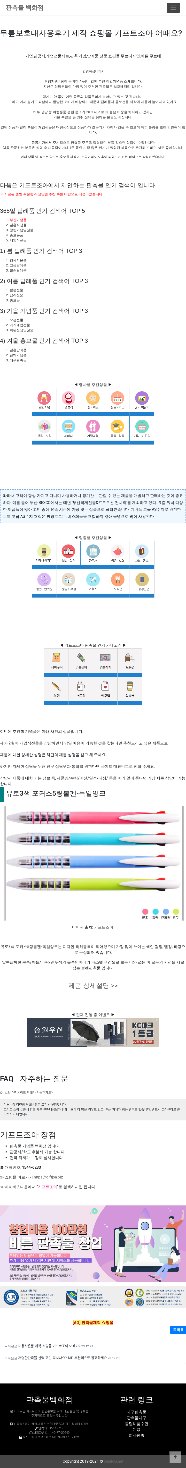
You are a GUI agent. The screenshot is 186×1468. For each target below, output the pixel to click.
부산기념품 (18, 220)
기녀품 (136, 509)
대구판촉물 (136, 1412)
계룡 (136, 1429)
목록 (178, 1330)
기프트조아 (103, 927)
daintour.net (113, 1461)
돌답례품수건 (136, 1423)
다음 (24, 1187)
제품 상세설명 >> (93, 986)
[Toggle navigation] (173, 8)
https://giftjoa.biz (48, 1177)
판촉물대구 (136, 1418)
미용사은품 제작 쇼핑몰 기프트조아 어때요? (49, 1345)
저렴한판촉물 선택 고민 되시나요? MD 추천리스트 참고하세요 (62, 1357)
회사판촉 (136, 1435)
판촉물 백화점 (25, 7)
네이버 (10, 1187)
